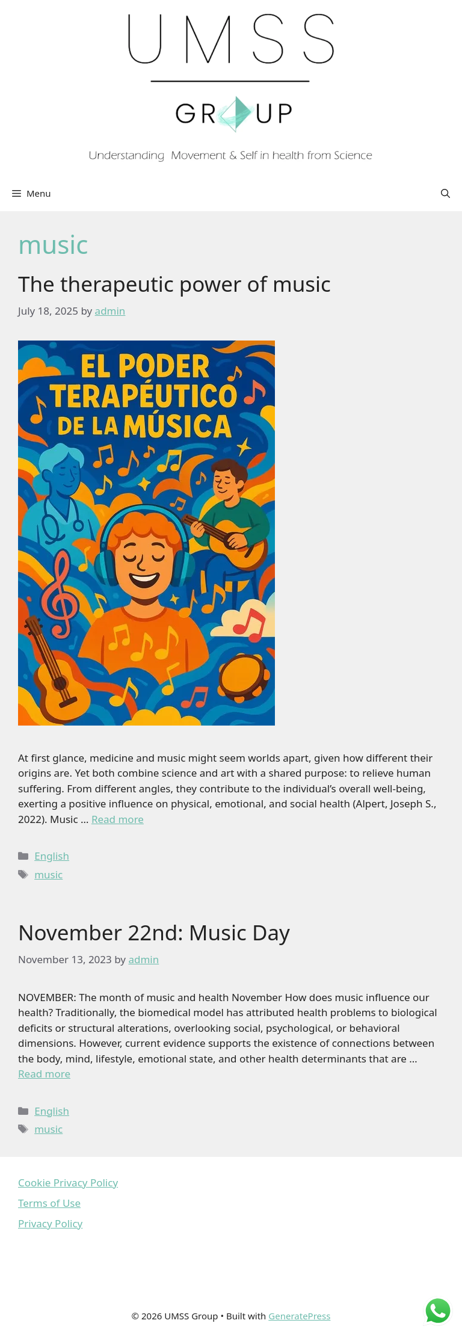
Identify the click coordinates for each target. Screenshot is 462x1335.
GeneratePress (299, 1316)
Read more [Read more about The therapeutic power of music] (117, 819)
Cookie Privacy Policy (68, 1182)
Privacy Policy (50, 1223)
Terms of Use (49, 1203)
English (51, 856)
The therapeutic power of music (174, 284)
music (48, 874)
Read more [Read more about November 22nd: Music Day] (44, 1074)
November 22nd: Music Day (154, 932)
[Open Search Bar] (445, 193)
